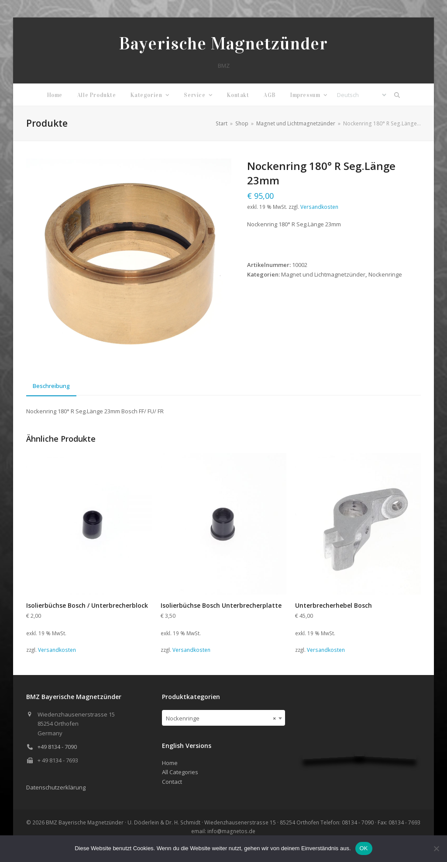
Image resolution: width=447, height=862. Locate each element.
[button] (397, 95)
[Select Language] (361, 94)
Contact (172, 782)
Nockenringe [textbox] (220, 718)
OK (364, 848)
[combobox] (223, 718)
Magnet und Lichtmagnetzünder (323, 274)
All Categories (180, 772)
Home (170, 763)
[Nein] (436, 848)
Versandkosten (319, 206)
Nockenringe (385, 274)
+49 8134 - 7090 (57, 747)
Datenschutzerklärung (56, 787)
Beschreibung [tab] (51, 386)
